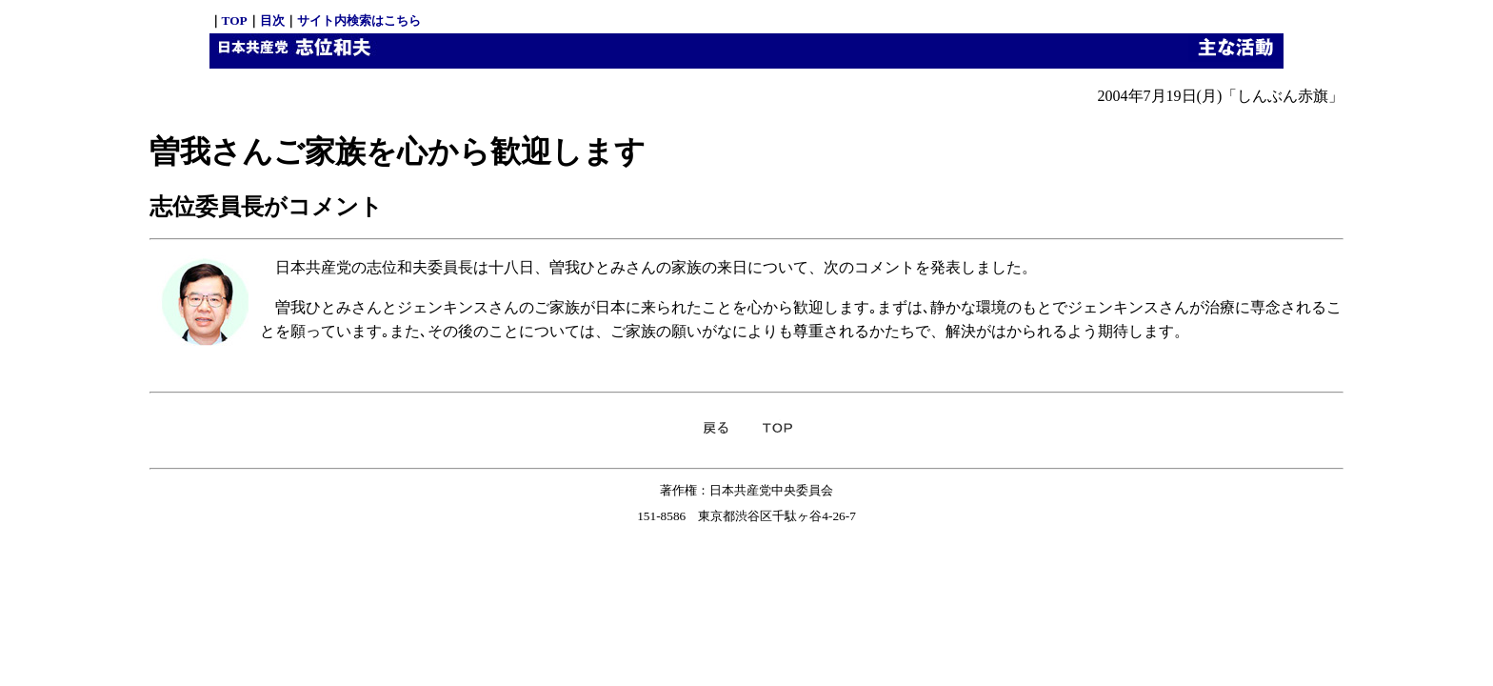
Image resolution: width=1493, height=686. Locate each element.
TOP (235, 20)
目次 (272, 20)
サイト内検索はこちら (359, 20)
